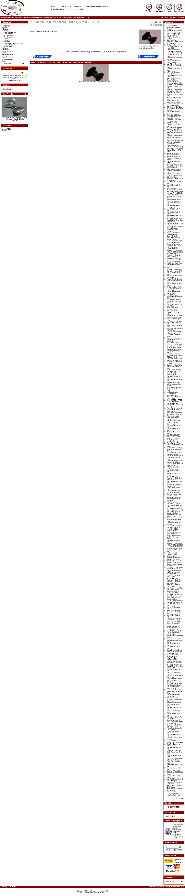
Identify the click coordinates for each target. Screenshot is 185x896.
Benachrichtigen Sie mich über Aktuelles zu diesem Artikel (177, 831)
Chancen (5, 53)
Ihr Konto (164, 17)
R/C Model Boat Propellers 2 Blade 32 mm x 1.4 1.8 (95, 81)
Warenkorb (173, 17)
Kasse (181, 17)
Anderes (7, 40)
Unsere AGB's (6, 129)
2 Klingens (48, 17)
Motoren (6, 30)
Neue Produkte (7, 57)
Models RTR (7, 46)
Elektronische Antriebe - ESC (13, 43)
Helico (4, 27)
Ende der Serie (7, 51)
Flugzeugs (6, 26)
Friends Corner (7, 54)
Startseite (4, 17)
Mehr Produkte (170, 816)
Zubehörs (6, 42)
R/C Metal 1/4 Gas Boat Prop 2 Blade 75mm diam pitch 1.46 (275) (15, 118)
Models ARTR (8, 45)
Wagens (5, 48)
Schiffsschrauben (29, 17)
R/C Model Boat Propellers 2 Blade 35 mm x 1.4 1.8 (71, 17)
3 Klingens (8, 37)
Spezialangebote (7, 59)
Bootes (18, 17)
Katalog (11, 17)
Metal (6, 38)
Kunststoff (40, 17)
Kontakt (4, 130)
